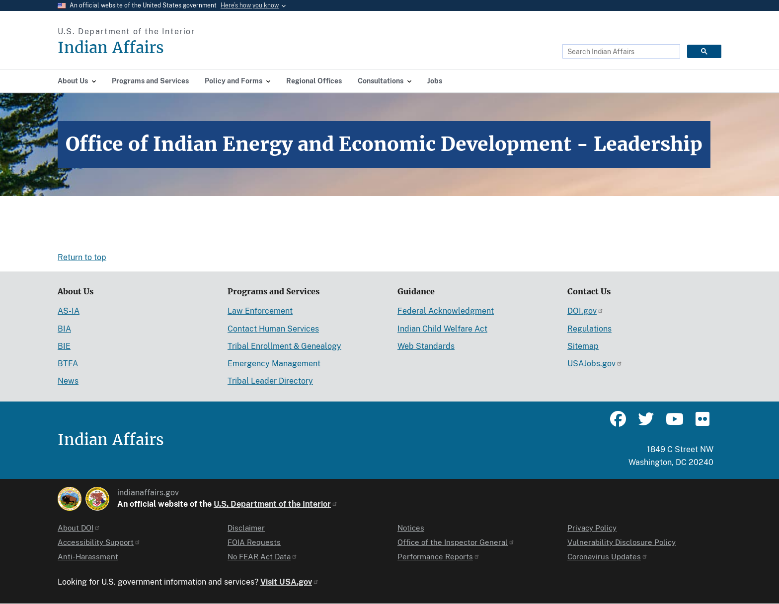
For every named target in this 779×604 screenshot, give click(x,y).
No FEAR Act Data (263, 556)
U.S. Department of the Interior (276, 504)
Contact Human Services (273, 329)
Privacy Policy (592, 528)
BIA (64, 329)
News (68, 381)
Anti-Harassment (88, 556)
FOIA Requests (254, 542)
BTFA (68, 363)
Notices (410, 528)
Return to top (82, 257)
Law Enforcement (260, 311)
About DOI (79, 528)
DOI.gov (585, 311)
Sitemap (583, 346)
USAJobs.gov (595, 363)
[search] (620, 51)
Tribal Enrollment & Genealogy (284, 346)
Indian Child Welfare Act (442, 329)
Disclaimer (246, 528)
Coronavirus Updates (607, 556)
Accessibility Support (99, 542)
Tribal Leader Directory (270, 381)
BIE (64, 346)
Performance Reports (438, 556)
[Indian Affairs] (167, 48)
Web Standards (426, 346)
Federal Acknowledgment (445, 311)
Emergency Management (274, 363)
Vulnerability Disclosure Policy (621, 542)
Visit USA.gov (289, 582)
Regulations (589, 329)
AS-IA (68, 311)
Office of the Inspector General (456, 542)
